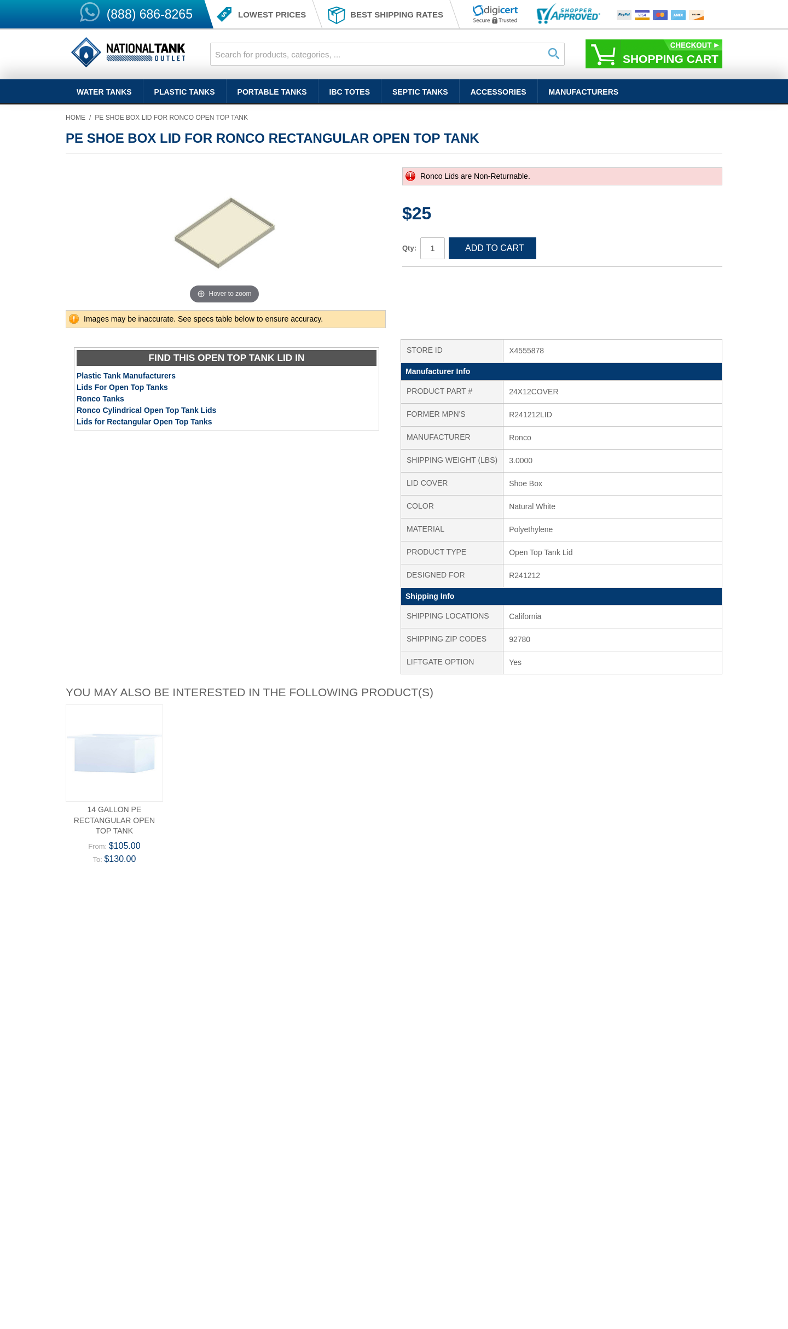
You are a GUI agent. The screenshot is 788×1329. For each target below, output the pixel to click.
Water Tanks (104, 92)
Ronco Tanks (100, 398)
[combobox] (387, 54)
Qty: (409, 248)
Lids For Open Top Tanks (122, 387)
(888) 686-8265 (150, 14)
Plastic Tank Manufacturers (126, 375)
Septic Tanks (420, 92)
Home (75, 117)
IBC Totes (349, 92)
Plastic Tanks (184, 92)
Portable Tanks (272, 92)
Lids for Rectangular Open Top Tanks (144, 421)
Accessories (498, 92)
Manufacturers (584, 92)
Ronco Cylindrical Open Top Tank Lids (146, 410)
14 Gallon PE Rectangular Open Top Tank (114, 820)
